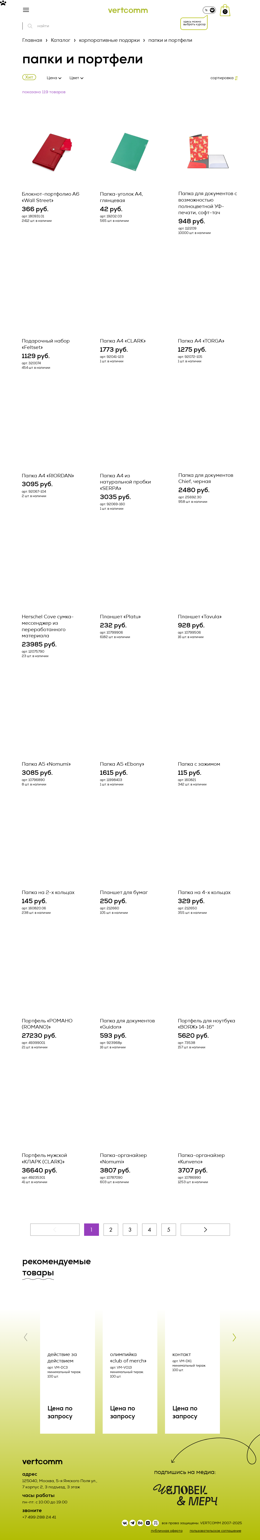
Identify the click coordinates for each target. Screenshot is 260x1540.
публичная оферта (167, 1528)
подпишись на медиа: (185, 1469)
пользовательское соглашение (215, 1528)
